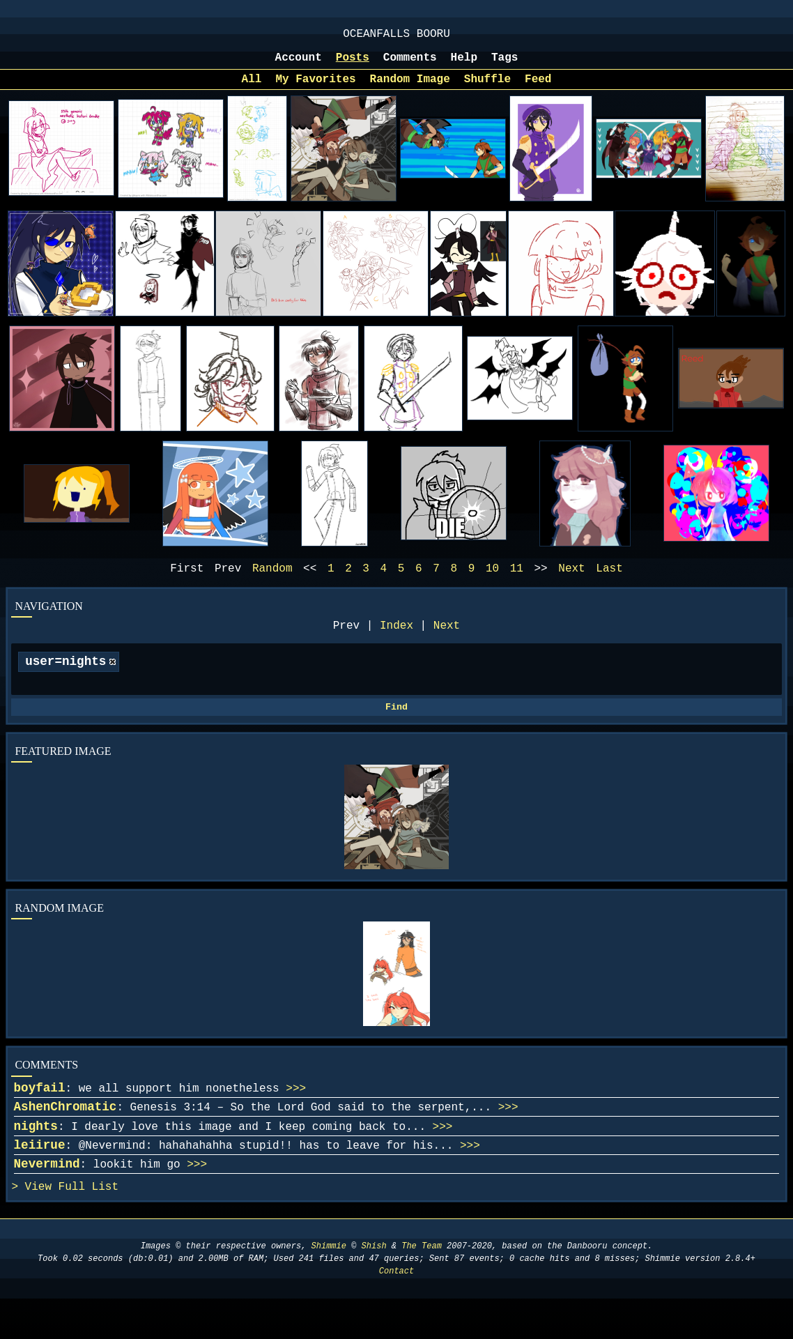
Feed (538, 89)
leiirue (40, 1178)
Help (464, 64)
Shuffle (487, 89)
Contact (396, 1311)
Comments (410, 64)
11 (516, 581)
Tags (504, 64)
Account (298, 64)
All (252, 89)
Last (609, 581)
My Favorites (315, 89)
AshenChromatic (65, 1134)
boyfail (40, 1113)
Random (272, 581)
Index (396, 641)
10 (492, 581)
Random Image (410, 89)
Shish (374, 1286)
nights (36, 1157)
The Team (421, 1286)
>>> (296, 1114)
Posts (352, 64)
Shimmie (328, 1286)
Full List (88, 1226)
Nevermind (47, 1200)
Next (446, 641)
